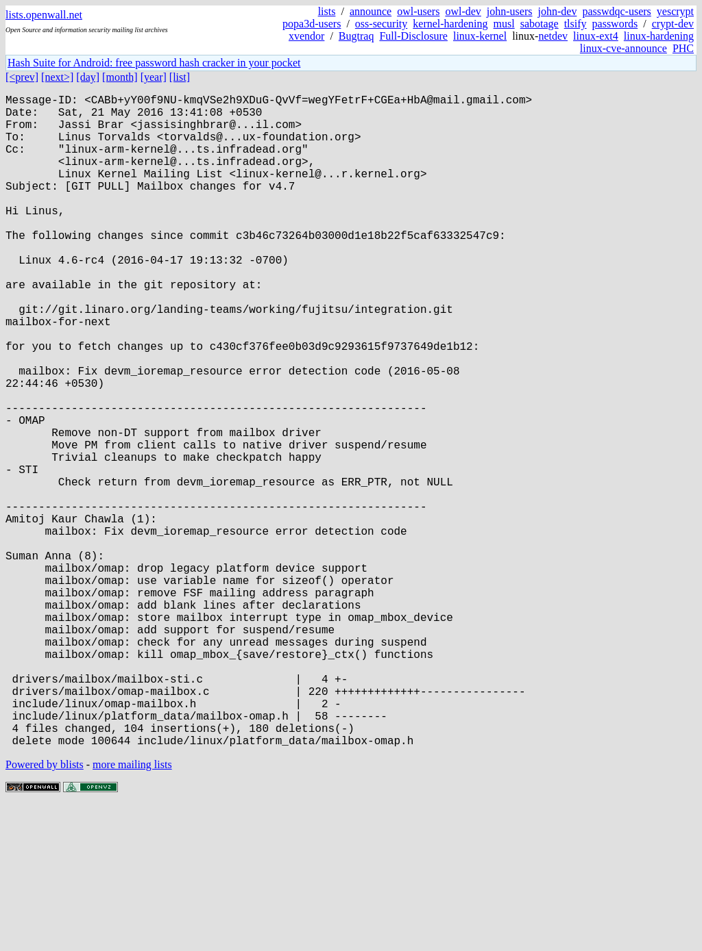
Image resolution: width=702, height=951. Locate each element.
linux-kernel (480, 36)
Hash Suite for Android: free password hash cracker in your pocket (154, 62)
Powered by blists (44, 909)
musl (504, 23)
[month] (120, 77)
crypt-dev (673, 23)
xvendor (306, 36)
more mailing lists (132, 909)
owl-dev (463, 11)
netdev (553, 36)
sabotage (539, 23)
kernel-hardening (450, 23)
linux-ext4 (595, 36)
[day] (87, 77)
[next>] (57, 77)
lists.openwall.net (43, 15)
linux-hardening (659, 36)
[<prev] (21, 77)
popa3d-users (311, 23)
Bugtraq (356, 36)
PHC (683, 48)
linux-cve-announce (623, 48)
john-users (510, 11)
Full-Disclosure (413, 36)
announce (370, 11)
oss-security (381, 23)
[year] (154, 77)
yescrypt (675, 11)
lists (327, 11)
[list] (179, 77)
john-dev (557, 11)
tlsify (575, 23)
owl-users (418, 11)
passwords (615, 23)
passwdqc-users (616, 11)
